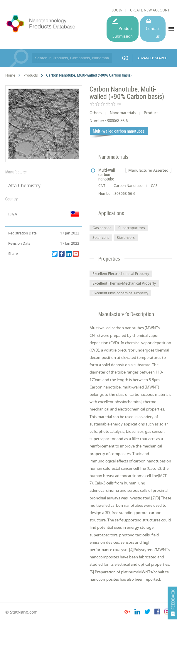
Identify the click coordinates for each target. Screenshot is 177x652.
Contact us (153, 32)
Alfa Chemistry (24, 185)
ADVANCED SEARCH (152, 58)
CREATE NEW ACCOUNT (150, 10)
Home (10, 75)
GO (125, 57)
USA (12, 214)
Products (30, 75)
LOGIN (117, 10)
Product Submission (122, 32)
